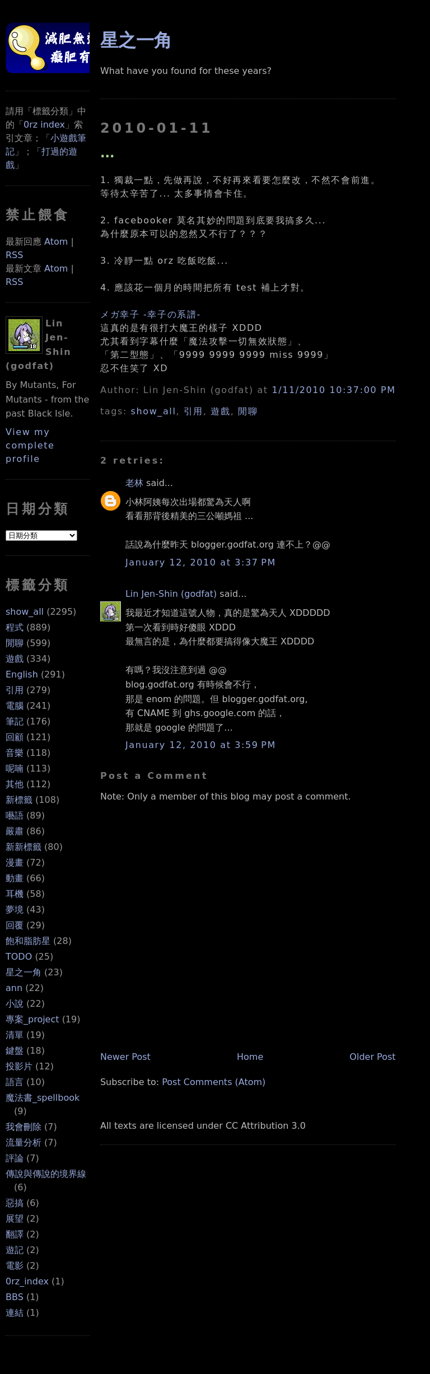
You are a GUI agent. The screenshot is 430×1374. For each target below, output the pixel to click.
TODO (19, 956)
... (107, 153)
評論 (15, 1158)
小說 (15, 1003)
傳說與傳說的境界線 (46, 1174)
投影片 (19, 1066)
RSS (14, 255)
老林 (134, 483)
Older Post (372, 1056)
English (22, 674)
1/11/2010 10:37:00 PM (333, 390)
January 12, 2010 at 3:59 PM (200, 745)
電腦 (15, 705)
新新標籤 (23, 847)
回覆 (15, 925)
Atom (56, 241)
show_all (25, 611)
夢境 (15, 909)
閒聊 (15, 643)
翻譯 (15, 1234)
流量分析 (23, 1142)
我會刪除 (23, 1126)
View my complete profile (30, 445)
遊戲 (15, 658)
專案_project (32, 1019)
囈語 (15, 815)
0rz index (44, 124)
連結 (15, 1312)
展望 (15, 1218)
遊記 (15, 1250)
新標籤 (19, 800)
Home (250, 1056)
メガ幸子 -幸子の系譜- (150, 314)
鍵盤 (15, 1050)
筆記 (15, 721)
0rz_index (27, 1281)
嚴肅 (15, 831)
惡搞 (15, 1203)
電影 (15, 1265)
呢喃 (15, 768)
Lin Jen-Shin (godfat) (171, 593)
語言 (15, 1082)
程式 (15, 627)
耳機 (15, 894)
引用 (15, 690)
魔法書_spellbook (43, 1097)
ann (14, 988)
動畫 (15, 878)
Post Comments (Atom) (213, 1082)
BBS (15, 1297)
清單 (15, 1035)
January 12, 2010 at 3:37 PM (200, 562)
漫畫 (15, 862)
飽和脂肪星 (28, 941)
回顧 (15, 737)
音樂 (15, 752)
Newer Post (125, 1056)
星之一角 (23, 972)
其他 (15, 784)
